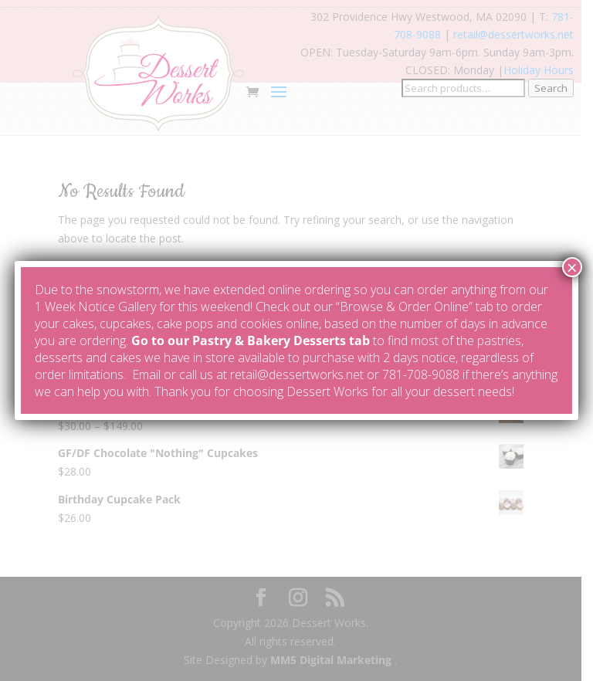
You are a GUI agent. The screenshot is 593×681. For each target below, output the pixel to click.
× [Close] (572, 267)
